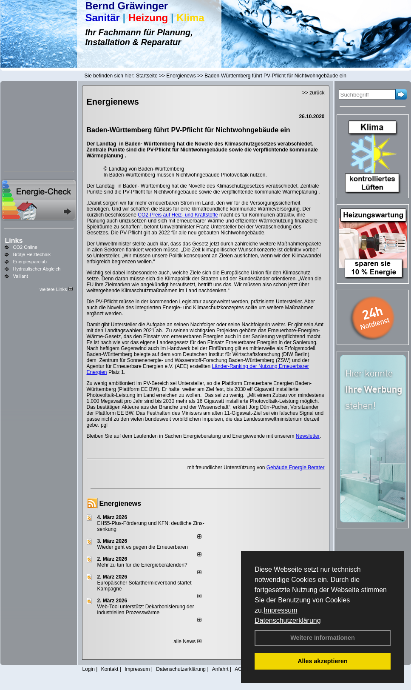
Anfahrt (220, 669)
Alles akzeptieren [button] (323, 661)
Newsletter (308, 436)
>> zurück (313, 93)
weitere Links (56, 289)
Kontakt (110, 669)
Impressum (280, 610)
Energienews (120, 503)
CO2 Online (25, 247)
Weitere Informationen (322, 637)
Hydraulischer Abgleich (37, 268)
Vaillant (20, 276)
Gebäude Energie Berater (295, 467)
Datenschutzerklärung (288, 620)
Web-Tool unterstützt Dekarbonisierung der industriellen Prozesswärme (145, 610)
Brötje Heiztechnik (32, 254)
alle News (187, 641)
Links (14, 240)
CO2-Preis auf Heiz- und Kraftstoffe (178, 215)
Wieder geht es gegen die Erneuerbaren (142, 547)
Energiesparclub (30, 261)
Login (88, 669)
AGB (240, 669)
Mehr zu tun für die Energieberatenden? (142, 565)
